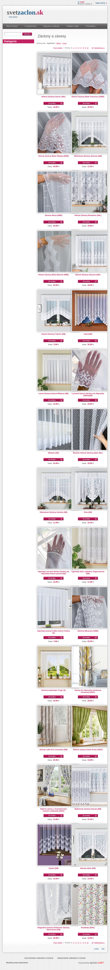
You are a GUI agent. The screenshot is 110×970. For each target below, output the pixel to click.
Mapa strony (100, 3)
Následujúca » (99, 48)
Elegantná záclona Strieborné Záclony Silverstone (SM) (53, 929)
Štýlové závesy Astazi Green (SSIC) (88, 750)
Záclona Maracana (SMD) (87, 631)
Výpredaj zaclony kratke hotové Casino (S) (53, 632)
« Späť (96, 949)
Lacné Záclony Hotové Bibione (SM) (53, 393)
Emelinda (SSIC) (88, 928)
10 (87, 48)
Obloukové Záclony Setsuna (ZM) (88, 156)
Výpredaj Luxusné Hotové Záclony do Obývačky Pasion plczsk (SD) (53, 572)
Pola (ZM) (88, 512)
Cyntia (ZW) (53, 868)
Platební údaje (72, 26)
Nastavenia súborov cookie (38, 958)
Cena (65, 43)
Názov (58, 43)
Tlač (103, 949)
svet (25, 12)
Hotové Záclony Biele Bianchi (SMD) (53, 275)
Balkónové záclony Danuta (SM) (88, 809)
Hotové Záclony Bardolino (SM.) (88, 215)
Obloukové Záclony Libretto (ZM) (53, 512)
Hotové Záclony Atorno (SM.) (53, 97)
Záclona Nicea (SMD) (53, 215)
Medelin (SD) (53, 453)
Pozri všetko (57, 48)
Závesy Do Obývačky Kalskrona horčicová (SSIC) (88, 691)
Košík (82, 2)
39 (92, 48)
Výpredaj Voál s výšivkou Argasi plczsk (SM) (87, 572)
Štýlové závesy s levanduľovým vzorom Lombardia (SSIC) (53, 810)
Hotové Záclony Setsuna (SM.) (87, 275)
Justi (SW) (87, 334)
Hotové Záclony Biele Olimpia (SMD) (53, 156)
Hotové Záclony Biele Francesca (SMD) (88, 97)
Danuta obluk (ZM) (88, 868)
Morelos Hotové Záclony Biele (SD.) (88, 453)
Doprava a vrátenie (51, 26)
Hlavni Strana (12, 26)
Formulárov (90, 26)
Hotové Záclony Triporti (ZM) (53, 334)
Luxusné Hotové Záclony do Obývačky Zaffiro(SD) (88, 394)
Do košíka (51, 103)
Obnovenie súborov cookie (71, 958)
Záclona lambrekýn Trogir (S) (53, 690)
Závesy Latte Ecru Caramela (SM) (53, 750)
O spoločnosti (30, 26)
